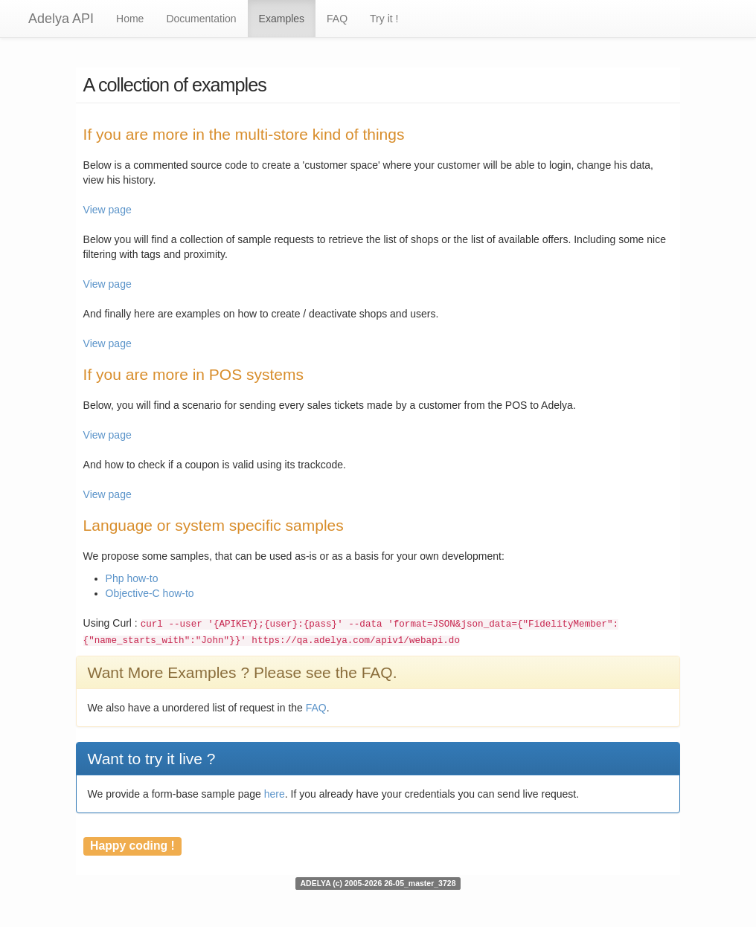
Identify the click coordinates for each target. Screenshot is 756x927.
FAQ (337, 19)
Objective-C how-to (150, 593)
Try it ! (384, 19)
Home (130, 19)
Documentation (201, 19)
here (274, 794)
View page (107, 210)
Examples (281, 19)
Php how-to (132, 578)
